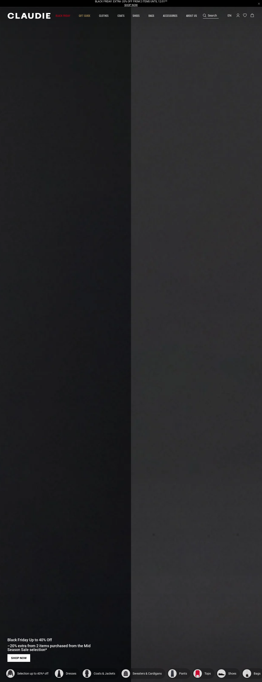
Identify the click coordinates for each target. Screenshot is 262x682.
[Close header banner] (259, 4)
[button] (63, 15)
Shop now (19, 658)
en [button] (229, 15)
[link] (121, 15)
